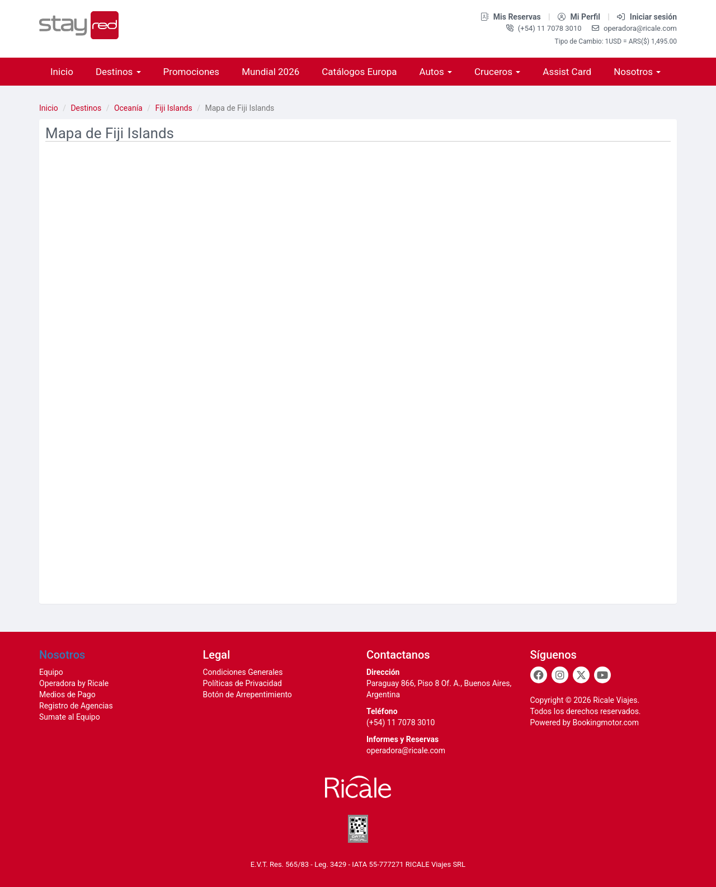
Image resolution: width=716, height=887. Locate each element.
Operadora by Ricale (74, 683)
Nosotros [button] (637, 71)
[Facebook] (538, 675)
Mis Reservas (512, 16)
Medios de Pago (67, 694)
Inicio (61, 71)
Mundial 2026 (270, 71)
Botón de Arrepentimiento (247, 694)
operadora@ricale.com (634, 28)
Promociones (191, 71)
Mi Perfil (580, 16)
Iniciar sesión (647, 16)
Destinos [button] (118, 71)
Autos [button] (435, 71)
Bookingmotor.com (605, 722)
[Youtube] (602, 675)
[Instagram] (560, 675)
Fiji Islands (173, 108)
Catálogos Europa (359, 71)
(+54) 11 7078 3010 (544, 28)
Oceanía (128, 108)
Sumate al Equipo (69, 716)
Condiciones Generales (243, 672)
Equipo (51, 672)
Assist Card (567, 71)
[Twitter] (581, 675)
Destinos (85, 108)
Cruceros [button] (497, 71)
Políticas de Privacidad (242, 683)
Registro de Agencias (76, 705)
